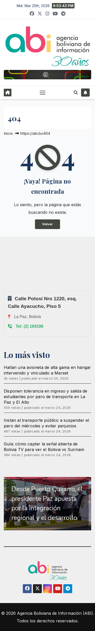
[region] (47, 503)
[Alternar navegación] (42, 92)
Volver (47, 224)
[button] (76, 92)
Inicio (8, 133)
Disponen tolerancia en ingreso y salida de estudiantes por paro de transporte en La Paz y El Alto (45, 396)
